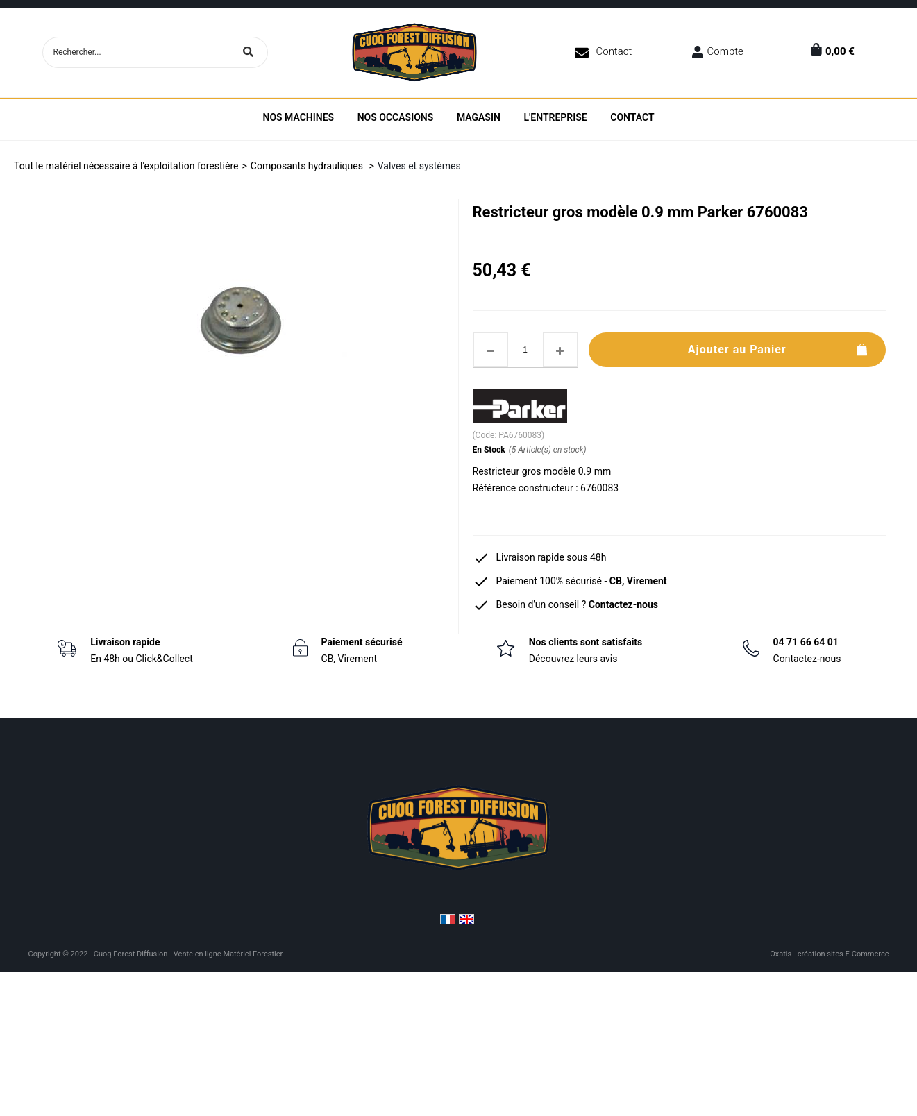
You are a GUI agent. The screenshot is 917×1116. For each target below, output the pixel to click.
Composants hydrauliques (308, 165)
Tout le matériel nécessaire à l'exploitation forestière (126, 165)
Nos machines (298, 117)
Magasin (478, 117)
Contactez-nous (623, 604)
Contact (614, 51)
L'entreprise (555, 117)
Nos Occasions (395, 117)
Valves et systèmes (419, 165)
